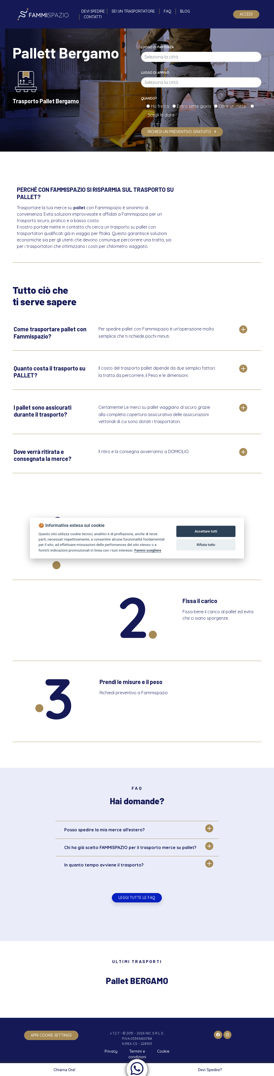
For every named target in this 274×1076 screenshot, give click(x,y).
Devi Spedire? (210, 1069)
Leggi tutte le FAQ (137, 897)
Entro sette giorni (195, 106)
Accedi (246, 14)
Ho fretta (161, 106)
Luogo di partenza (157, 47)
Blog (185, 11)
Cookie (163, 1051)
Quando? (149, 98)
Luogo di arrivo (155, 73)
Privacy (111, 1051)
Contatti (93, 16)
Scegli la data (160, 114)
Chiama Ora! (63, 1069)
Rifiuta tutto (206, 545)
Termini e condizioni (137, 1054)
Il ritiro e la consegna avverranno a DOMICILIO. (143, 451)
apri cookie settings (51, 1035)
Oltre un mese (234, 106)
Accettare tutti (206, 531)
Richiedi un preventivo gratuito (182, 131)
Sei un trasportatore (133, 11)
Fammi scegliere (147, 550)
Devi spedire (93, 11)
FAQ (167, 11)
